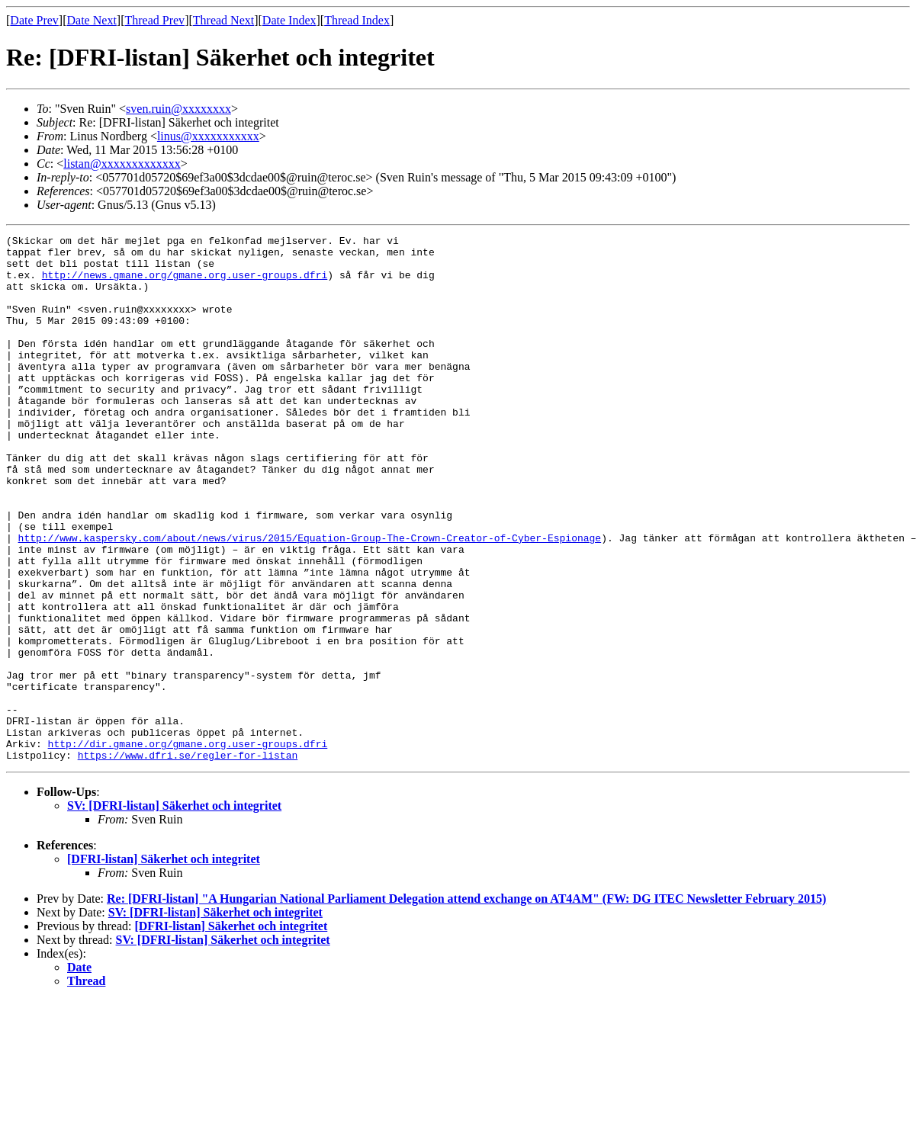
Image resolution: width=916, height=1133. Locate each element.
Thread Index (357, 20)
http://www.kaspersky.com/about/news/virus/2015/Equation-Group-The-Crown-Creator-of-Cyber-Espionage (309, 599)
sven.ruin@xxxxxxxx (178, 108)
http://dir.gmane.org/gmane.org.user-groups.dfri (188, 846)
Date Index (289, 20)
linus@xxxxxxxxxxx (208, 136)
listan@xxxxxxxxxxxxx (121, 163)
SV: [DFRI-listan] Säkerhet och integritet (174, 910)
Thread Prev (154, 20)
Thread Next (223, 20)
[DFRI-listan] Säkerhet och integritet (163, 964)
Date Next (92, 20)
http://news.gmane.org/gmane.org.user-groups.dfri (184, 283)
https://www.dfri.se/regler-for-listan (188, 860)
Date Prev (34, 20)
